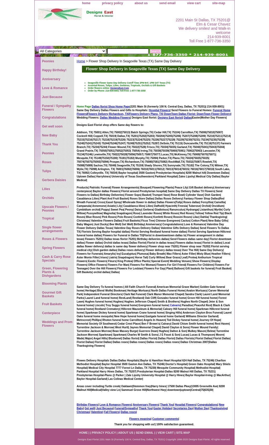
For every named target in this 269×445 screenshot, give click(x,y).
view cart (193, 3)
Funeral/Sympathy (126, 408)
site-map (218, 3)
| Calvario (174, 305)
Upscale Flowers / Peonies (55, 208)
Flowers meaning (140, 418)
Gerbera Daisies (54, 180)
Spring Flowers (53, 248)
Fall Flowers (111, 412)
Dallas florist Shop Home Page (111, 106)
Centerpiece (51, 313)
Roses (46, 162)
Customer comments (165, 418)
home (86, 3)
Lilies (46, 189)
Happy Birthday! (54, 70)
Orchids (48, 198)
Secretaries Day (183, 408)
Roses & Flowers (55, 239)
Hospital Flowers (159, 110)
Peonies (48, 61)
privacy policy (112, 3)
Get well (90, 408)
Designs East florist (170, 117)
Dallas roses (128, 412)
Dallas (188, 117)
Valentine (96, 412)
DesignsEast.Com (119, 88)
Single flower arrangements (52, 229)
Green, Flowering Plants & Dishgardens (55, 272)
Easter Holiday (162, 408)
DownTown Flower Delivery (214, 113)
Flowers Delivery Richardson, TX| (108, 113)
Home (81, 61)
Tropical (48, 218)
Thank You (166, 404)
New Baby (49, 135)
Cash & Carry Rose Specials (56, 258)
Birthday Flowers (87, 404)
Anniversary (51, 79)
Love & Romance (55, 88)
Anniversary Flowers (146, 404)
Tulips (46, 171)
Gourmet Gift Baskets (51, 294)
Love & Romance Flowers (116, 404)
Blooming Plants (54, 283)
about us (141, 3)
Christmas (83, 412)
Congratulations (207, 404)
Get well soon (52, 126)
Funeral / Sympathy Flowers (56, 107)
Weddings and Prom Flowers (57, 324)
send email (167, 3)
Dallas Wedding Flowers (115, 117)
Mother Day (201, 408)
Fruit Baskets (52, 304)
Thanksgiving (218, 408)
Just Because (104, 408)
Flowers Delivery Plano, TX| (163, 113)
